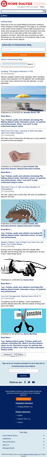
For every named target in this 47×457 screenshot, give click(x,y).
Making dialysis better (10, 122)
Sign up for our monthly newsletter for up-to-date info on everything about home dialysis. (23, 365)
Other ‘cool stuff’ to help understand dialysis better (19, 125)
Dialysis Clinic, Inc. (24, 419)
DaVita (20, 415)
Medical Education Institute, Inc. (32, 454)
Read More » (6, 116)
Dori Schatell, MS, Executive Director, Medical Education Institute (20, 168)
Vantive (20, 422)
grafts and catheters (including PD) (28, 120)
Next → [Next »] (22, 354)
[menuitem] (23, 435)
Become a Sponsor (23, 399)
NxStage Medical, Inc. (25, 407)
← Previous (6, 354)
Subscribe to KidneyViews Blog (16, 45)
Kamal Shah (28, 280)
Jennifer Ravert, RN (31, 113)
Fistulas (9, 120)
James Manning (30, 334)
